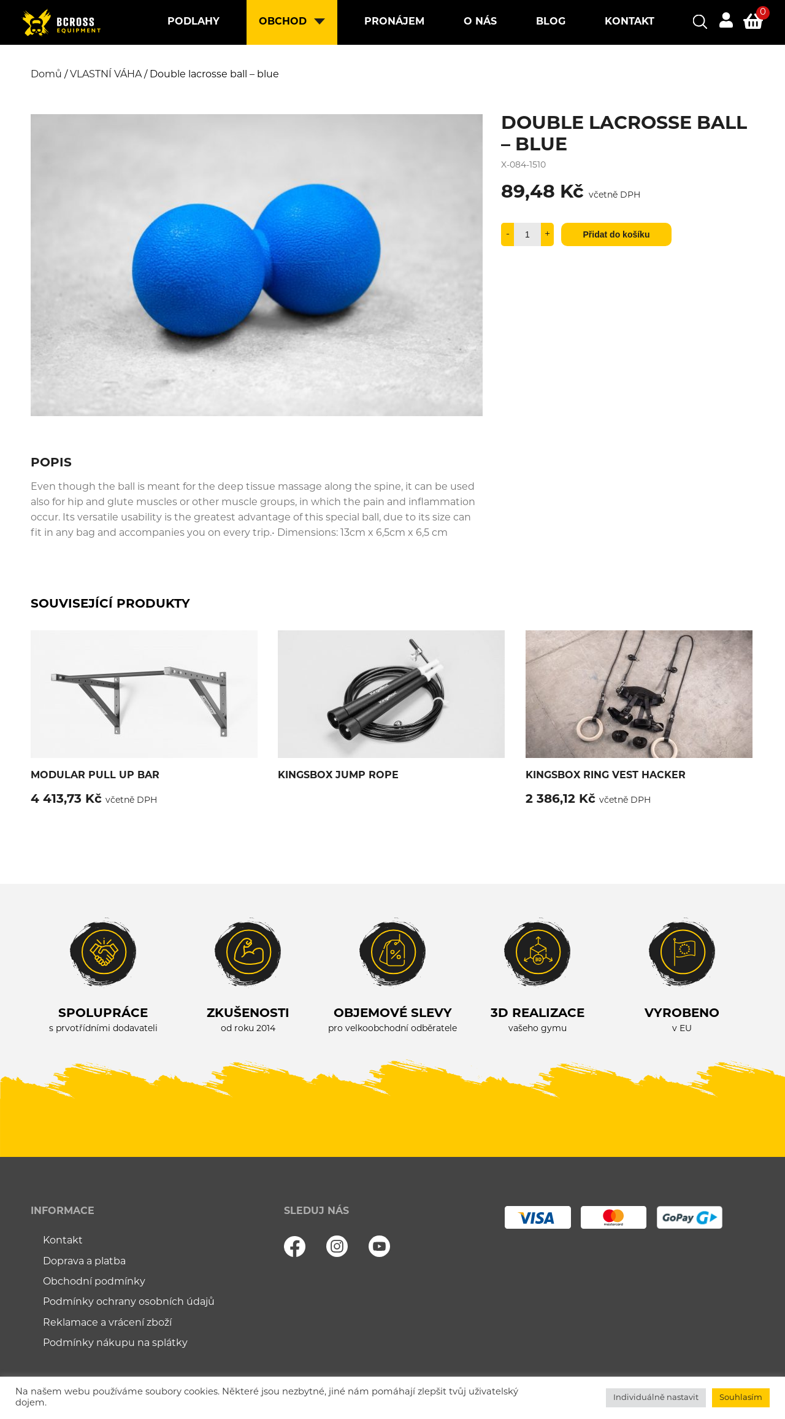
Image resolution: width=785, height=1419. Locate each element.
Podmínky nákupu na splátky (115, 1343)
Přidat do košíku (616, 234)
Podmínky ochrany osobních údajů (129, 1302)
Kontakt (629, 22)
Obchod (283, 22)
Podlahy (193, 22)
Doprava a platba (84, 1262)
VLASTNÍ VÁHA (106, 75)
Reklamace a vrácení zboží (107, 1323)
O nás (480, 22)
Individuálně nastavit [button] (656, 1398)
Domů (46, 75)
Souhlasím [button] (740, 1398)
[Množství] (527, 234)
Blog (550, 22)
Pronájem (394, 22)
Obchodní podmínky (94, 1282)
